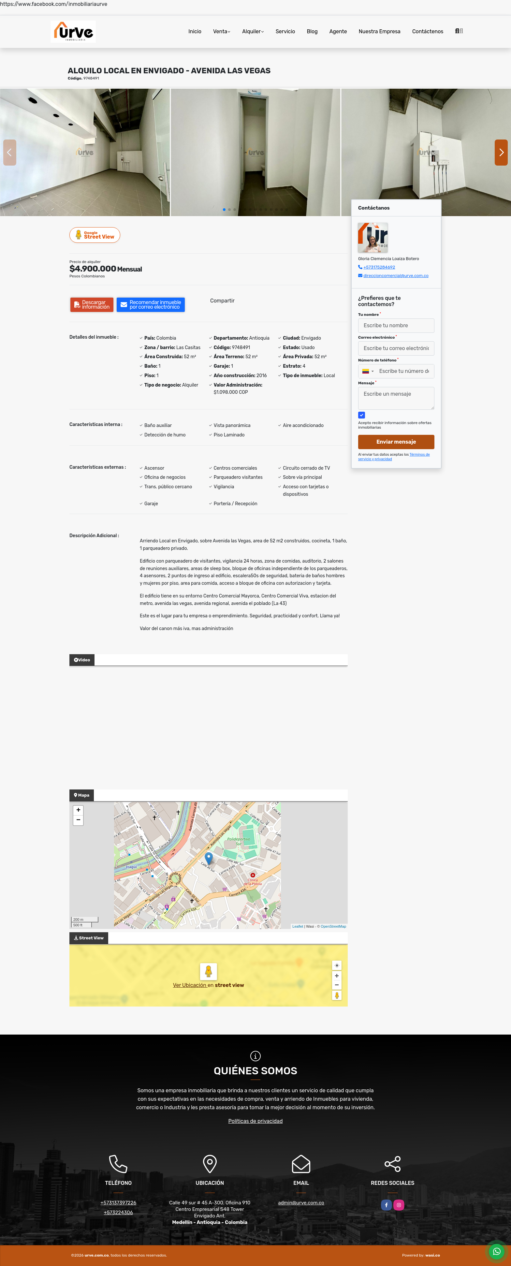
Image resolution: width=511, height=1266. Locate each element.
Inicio (194, 31)
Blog (312, 31)
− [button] (78, 820)
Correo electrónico (377, 337)
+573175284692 (379, 267)
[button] (224, 209)
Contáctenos (428, 31)
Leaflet (297, 926)
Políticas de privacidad (255, 1121)
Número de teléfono (378, 360)
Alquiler (251, 31)
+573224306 (118, 1212)
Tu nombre (369, 314)
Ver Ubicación (190, 985)
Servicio (285, 31)
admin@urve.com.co (301, 1203)
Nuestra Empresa (380, 31)
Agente (338, 31)
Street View (95, 235)
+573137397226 (118, 1203)
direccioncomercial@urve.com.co (396, 275)
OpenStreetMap (333, 926)
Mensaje (367, 383)
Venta (220, 31)
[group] (85, 152)
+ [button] (78, 811)
